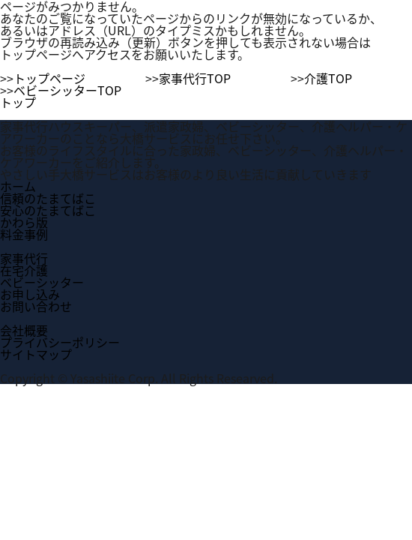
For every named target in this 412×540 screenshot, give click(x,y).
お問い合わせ (36, 306)
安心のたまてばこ (48, 210)
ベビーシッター (42, 282)
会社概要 (24, 330)
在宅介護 (24, 270)
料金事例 (24, 234)
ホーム (18, 186)
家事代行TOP (195, 78)
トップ (18, 102)
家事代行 (24, 258)
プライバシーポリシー (60, 342)
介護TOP (328, 78)
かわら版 (24, 222)
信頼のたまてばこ (48, 198)
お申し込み (30, 294)
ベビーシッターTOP (67, 90)
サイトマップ (36, 354)
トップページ (49, 78)
